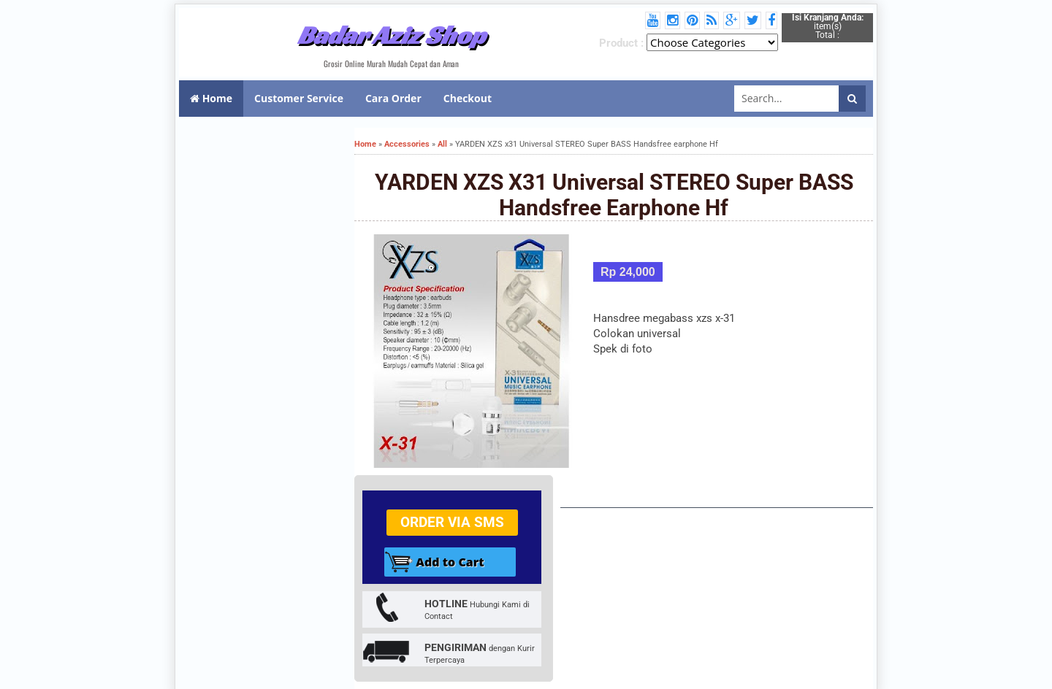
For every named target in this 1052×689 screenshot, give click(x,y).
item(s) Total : (828, 26)
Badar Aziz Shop (391, 35)
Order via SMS (452, 522)
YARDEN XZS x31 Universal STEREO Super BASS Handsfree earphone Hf (614, 194)
